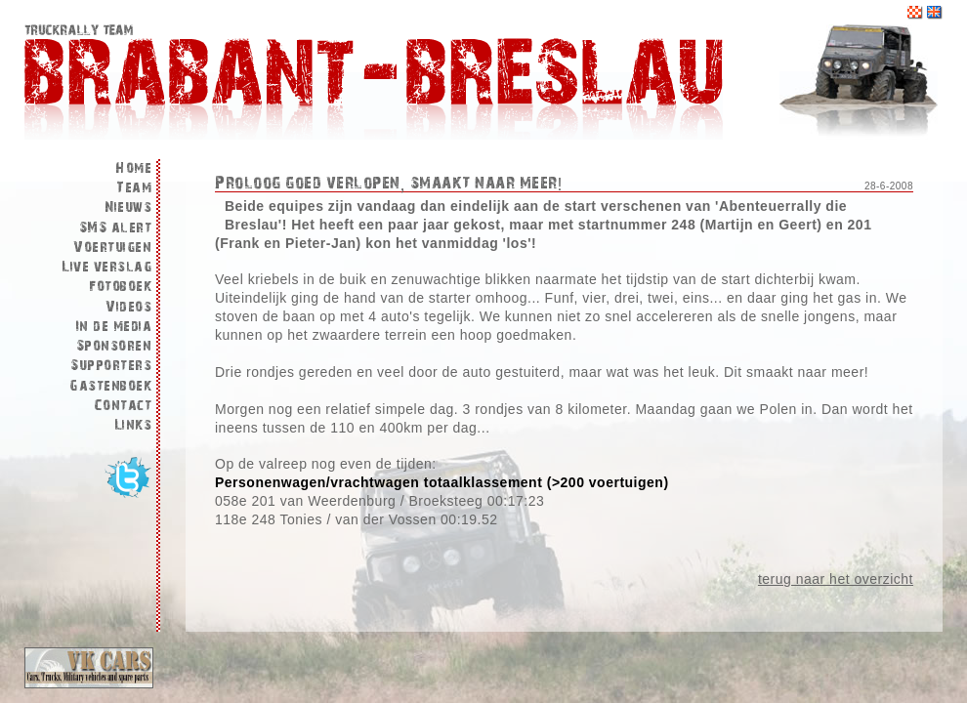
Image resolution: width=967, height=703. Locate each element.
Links (133, 425)
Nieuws (128, 207)
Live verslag (106, 267)
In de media (114, 326)
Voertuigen (112, 247)
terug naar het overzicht (835, 579)
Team (133, 188)
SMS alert (115, 228)
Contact (123, 405)
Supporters (110, 365)
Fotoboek (120, 286)
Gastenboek (110, 386)
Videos (128, 307)
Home (133, 168)
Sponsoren (114, 346)
